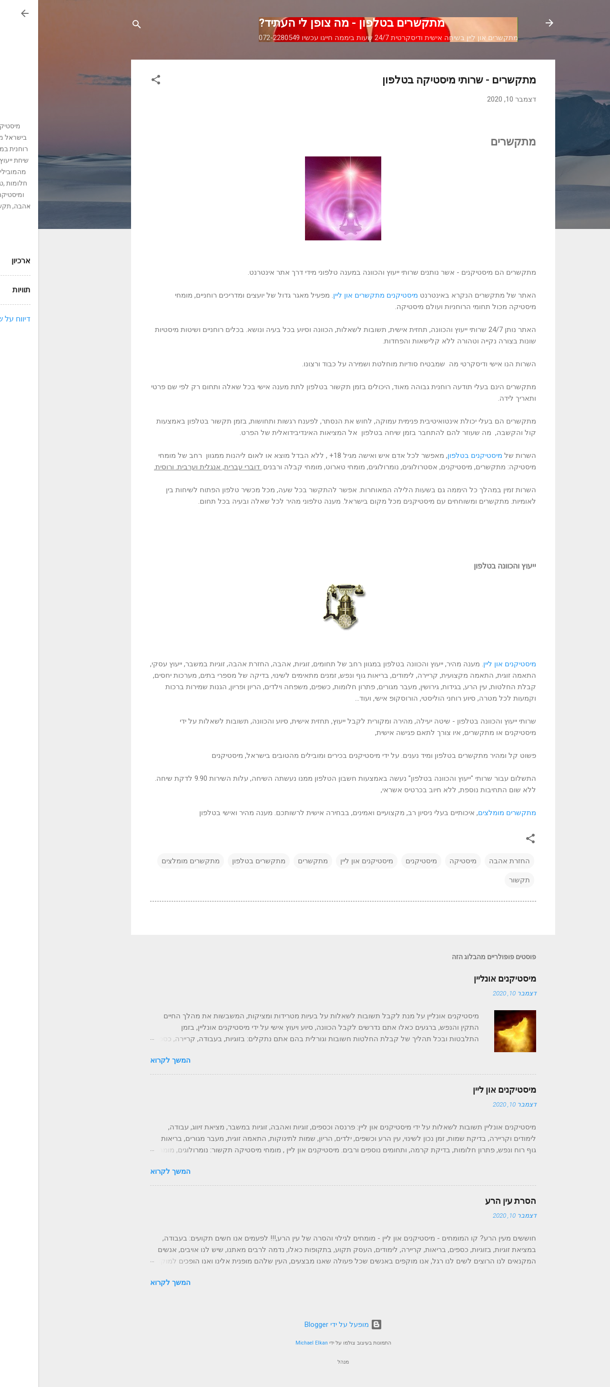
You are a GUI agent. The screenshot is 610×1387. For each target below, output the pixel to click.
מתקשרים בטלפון (220, 861)
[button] (117, 81)
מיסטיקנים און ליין (471, 664)
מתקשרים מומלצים (469, 812)
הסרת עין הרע (472, 1201)
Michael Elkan (273, 1343)
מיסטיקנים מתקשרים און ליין (337, 295)
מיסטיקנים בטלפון (436, 455)
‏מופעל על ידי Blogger (305, 1324)
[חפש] (98, 26)
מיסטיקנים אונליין (467, 978)
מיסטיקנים (383, 861)
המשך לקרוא (132, 1060)
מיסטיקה (424, 861)
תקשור (481, 880)
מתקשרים (275, 861)
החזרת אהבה (471, 861)
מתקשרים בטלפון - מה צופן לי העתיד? (314, 23)
